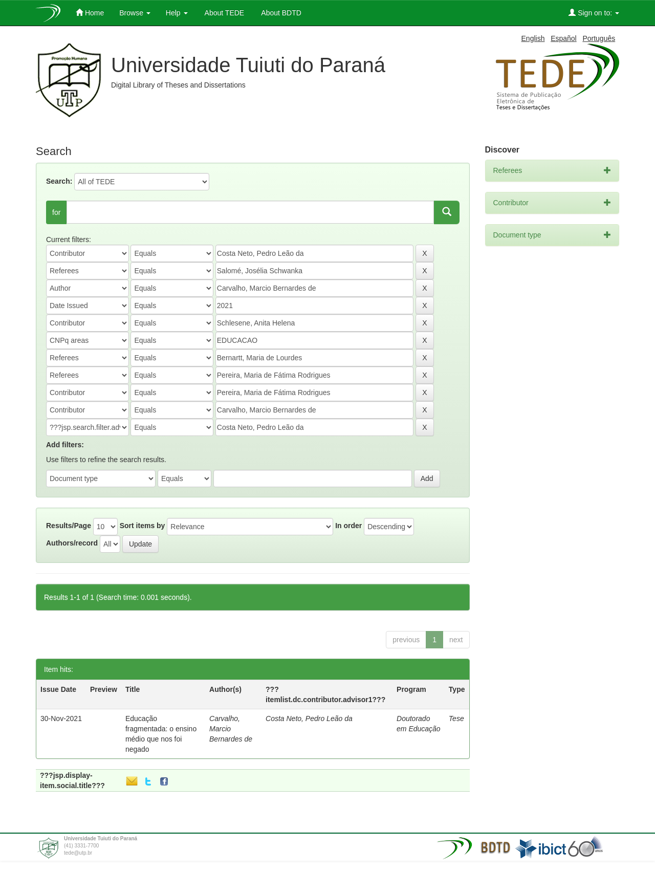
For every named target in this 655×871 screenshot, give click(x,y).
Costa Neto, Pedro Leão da (309, 718)
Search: (59, 181)
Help (177, 13)
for (56, 212)
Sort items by (142, 525)
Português (598, 38)
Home (90, 12)
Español (564, 38)
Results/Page (68, 525)
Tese (456, 718)
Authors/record (72, 543)
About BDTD (280, 13)
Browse (134, 13)
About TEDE (224, 13)
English (533, 38)
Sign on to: (594, 12)
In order (348, 525)
